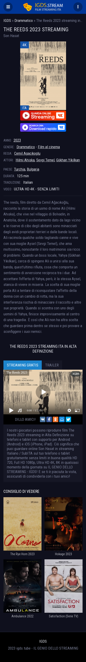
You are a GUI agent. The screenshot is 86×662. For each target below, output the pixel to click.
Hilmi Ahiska (25, 160)
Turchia (19, 169)
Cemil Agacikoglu (27, 153)
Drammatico (26, 147)
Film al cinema (49, 147)
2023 (17, 140)
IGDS (43, 641)
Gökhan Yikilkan (68, 160)
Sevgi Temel (45, 160)
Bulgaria (33, 169)
